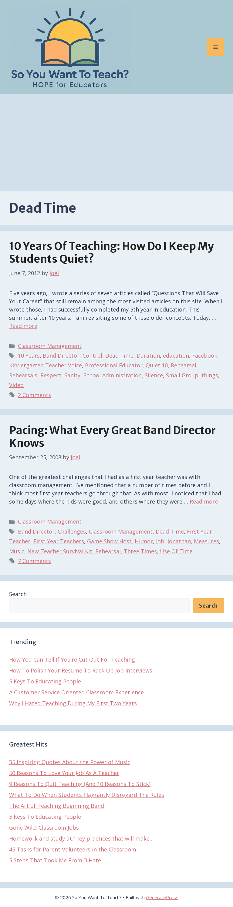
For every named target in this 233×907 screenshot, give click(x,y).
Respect (50, 375)
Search (18, 594)
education (176, 355)
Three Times (140, 551)
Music (16, 551)
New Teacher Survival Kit (59, 551)
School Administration (112, 375)
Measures (206, 541)
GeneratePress (162, 897)
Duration (148, 355)
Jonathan (179, 541)
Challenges (72, 531)
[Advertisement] (116, 139)
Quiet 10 (157, 365)
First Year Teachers (58, 541)
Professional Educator (114, 365)
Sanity (72, 375)
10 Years (29, 355)
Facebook (204, 355)
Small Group (182, 375)
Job (160, 541)
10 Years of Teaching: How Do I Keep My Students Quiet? (111, 253)
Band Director (61, 355)
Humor (144, 541)
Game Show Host (109, 541)
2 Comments (34, 395)
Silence (154, 375)
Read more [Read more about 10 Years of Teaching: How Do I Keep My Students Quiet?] (23, 325)
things (209, 375)
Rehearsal (183, 365)
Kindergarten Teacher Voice (45, 365)
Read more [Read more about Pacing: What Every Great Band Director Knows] (204, 501)
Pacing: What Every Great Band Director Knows (112, 437)
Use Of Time (176, 551)
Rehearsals (23, 375)
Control (92, 355)
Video (16, 385)
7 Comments (34, 561)
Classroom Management (50, 345)
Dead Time (119, 355)
